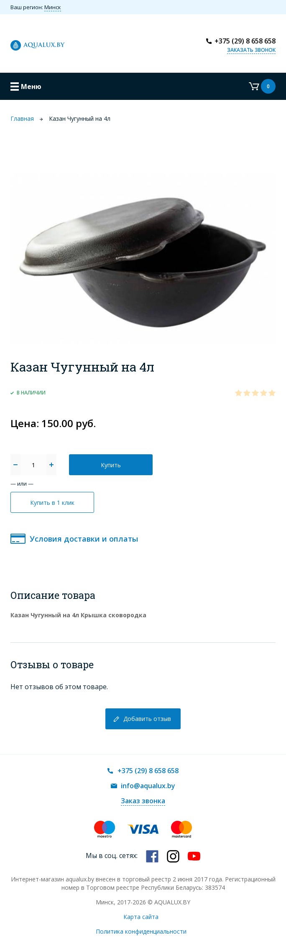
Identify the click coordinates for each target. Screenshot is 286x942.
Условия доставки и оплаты (84, 539)
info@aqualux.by (148, 785)
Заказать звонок (251, 49)
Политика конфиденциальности (141, 931)
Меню (31, 86)
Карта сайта (140, 917)
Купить (111, 465)
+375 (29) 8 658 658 (245, 41)
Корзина (262, 86)
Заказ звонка (143, 800)
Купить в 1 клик (52, 503)
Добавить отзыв (147, 719)
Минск (52, 7)
